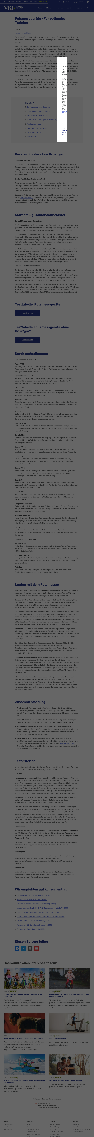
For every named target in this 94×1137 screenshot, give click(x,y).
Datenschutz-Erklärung (66, 111)
